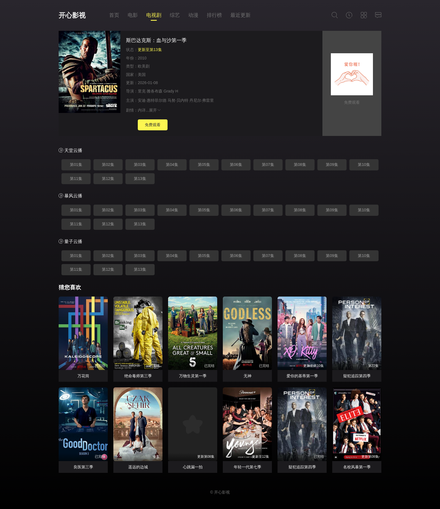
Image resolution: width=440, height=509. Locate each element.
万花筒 (83, 376)
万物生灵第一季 (193, 376)
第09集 (332, 164)
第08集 (300, 164)
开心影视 (72, 15)
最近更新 (240, 15)
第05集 (204, 164)
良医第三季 (83, 467)
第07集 (268, 164)
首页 (114, 15)
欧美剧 (144, 66)
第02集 (108, 164)
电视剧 (153, 15)
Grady (169, 91)
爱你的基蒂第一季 (302, 376)
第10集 (364, 164)
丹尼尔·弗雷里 (201, 100)
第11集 (76, 178)
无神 (247, 376)
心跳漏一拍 (193, 467)
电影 (133, 15)
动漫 (193, 15)
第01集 (76, 164)
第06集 (236, 164)
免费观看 (153, 124)
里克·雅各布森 (150, 91)
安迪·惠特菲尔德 (152, 100)
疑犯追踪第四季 (357, 376)
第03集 (140, 164)
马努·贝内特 (178, 100)
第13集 (140, 178)
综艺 (175, 15)
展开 (155, 110)
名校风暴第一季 (357, 467)
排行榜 (214, 15)
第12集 (108, 178)
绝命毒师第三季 (138, 376)
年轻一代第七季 (247, 467)
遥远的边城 (138, 467)
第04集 (172, 164)
